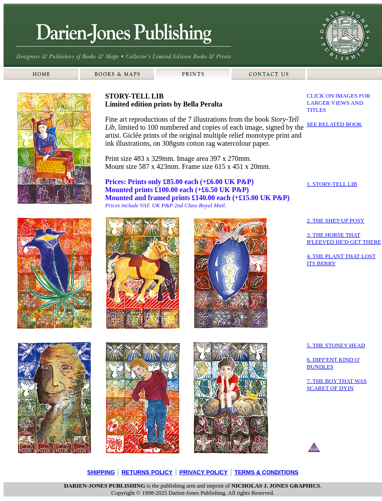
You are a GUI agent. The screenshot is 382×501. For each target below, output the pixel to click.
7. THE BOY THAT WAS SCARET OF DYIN (337, 384)
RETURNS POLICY (147, 472)
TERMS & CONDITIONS (266, 472)
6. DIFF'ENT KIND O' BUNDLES (333, 363)
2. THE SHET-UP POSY (336, 220)
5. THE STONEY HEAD (336, 345)
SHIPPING (101, 472)
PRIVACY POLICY (203, 472)
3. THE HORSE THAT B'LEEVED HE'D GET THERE (344, 238)
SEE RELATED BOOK (334, 124)
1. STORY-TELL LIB (332, 184)
